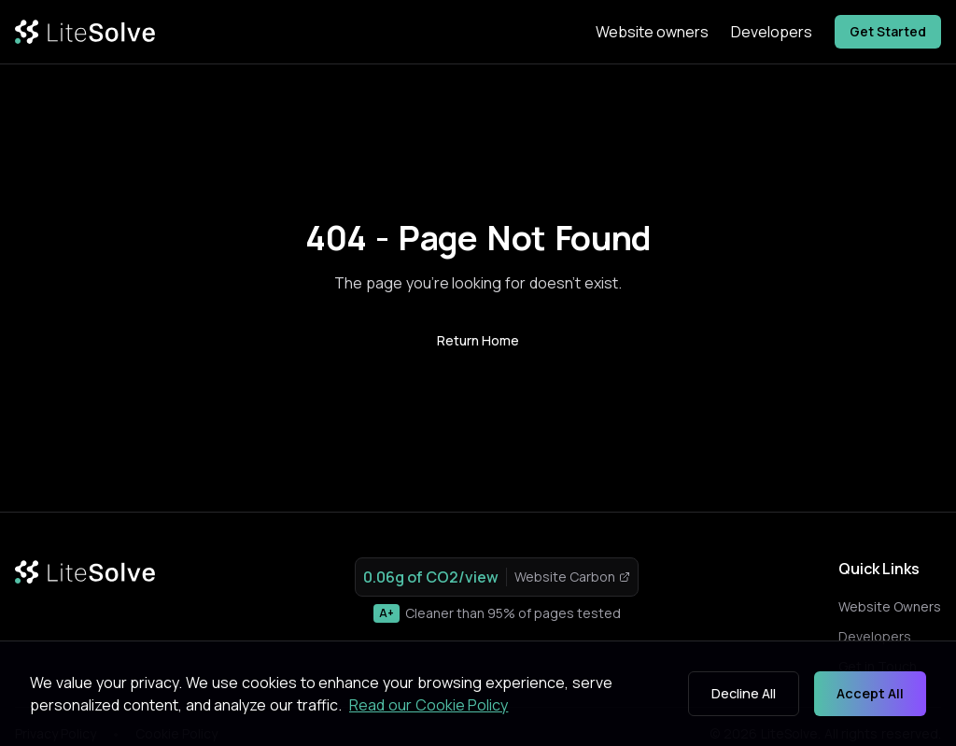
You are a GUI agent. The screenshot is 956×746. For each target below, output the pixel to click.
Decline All (743, 693)
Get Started (888, 31)
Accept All (870, 693)
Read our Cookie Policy (428, 705)
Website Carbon (572, 576)
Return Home (478, 340)
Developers (771, 31)
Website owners (652, 31)
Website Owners (889, 606)
